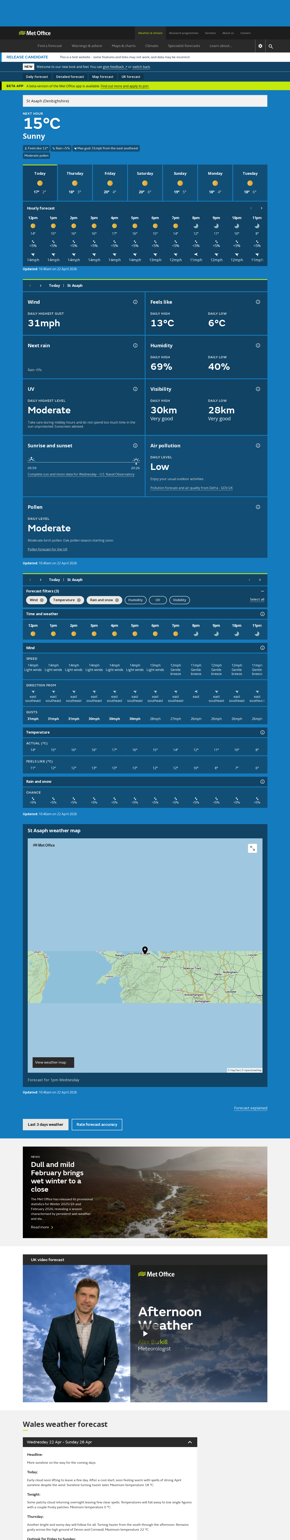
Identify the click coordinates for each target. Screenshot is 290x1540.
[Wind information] (262, 648)
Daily (37, 76)
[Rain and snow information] (262, 781)
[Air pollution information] (257, 445)
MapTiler (235, 1070)
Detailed (70, 76)
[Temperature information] (262, 732)
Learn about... (221, 46)
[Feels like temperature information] (257, 302)
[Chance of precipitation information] (135, 345)
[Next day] (41, 286)
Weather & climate (150, 33)
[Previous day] (30, 286)
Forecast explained (250, 1107)
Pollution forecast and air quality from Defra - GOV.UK (191, 488)
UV (158, 600)
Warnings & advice (87, 46)
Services (210, 33)
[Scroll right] (262, 208)
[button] (145, 951)
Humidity (135, 600)
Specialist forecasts (184, 46)
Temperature (65, 600)
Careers (245, 33)
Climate (151, 46)
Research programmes (183, 33)
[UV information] (135, 389)
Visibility (179, 600)
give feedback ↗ (115, 66)
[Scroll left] (251, 208)
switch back (141, 66)
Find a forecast (50, 46)
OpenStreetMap (253, 1070)
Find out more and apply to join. (125, 86)
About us (228, 33)
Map (103, 76)
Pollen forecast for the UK (47, 549)
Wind (34, 600)
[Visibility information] (257, 389)
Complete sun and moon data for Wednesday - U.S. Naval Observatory (81, 474)
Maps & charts (124, 46)
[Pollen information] (257, 507)
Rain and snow (103, 600)
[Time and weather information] (262, 614)
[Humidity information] (257, 345)
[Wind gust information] (135, 302)
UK (131, 76)
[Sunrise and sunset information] (135, 445)
